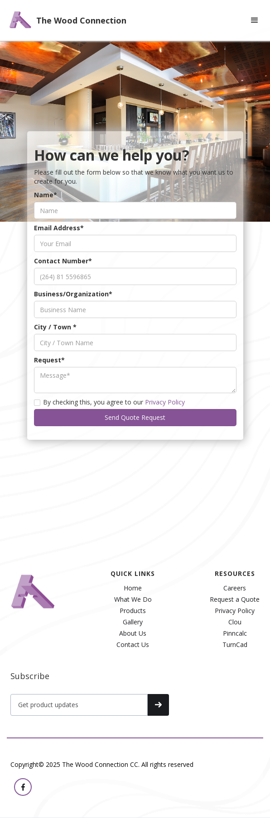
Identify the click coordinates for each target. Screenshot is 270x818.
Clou (234, 622)
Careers (234, 588)
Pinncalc (235, 633)
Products (133, 610)
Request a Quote (235, 599)
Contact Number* (63, 273)
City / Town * (55, 339)
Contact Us (132, 644)
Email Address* (59, 240)
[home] (65, 20)
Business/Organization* (73, 306)
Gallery (133, 622)
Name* (45, 207)
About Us (132, 633)
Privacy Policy (165, 414)
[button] (254, 20)
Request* (49, 372)
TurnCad (234, 644)
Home (133, 588)
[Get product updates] (79, 705)
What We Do (133, 599)
